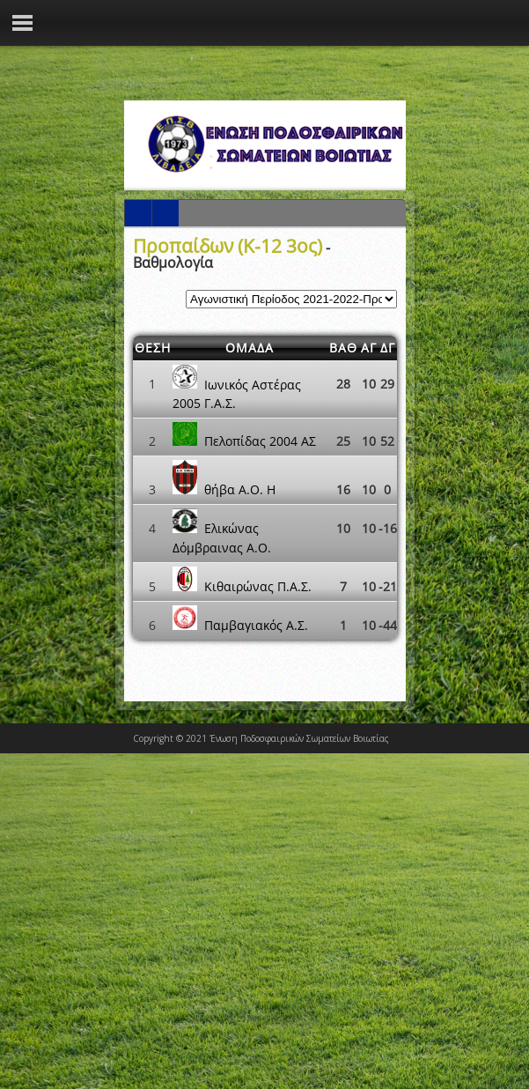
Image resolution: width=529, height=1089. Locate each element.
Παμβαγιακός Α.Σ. (256, 625)
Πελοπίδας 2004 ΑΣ (260, 441)
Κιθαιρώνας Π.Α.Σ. (258, 586)
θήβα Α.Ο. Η (240, 489)
